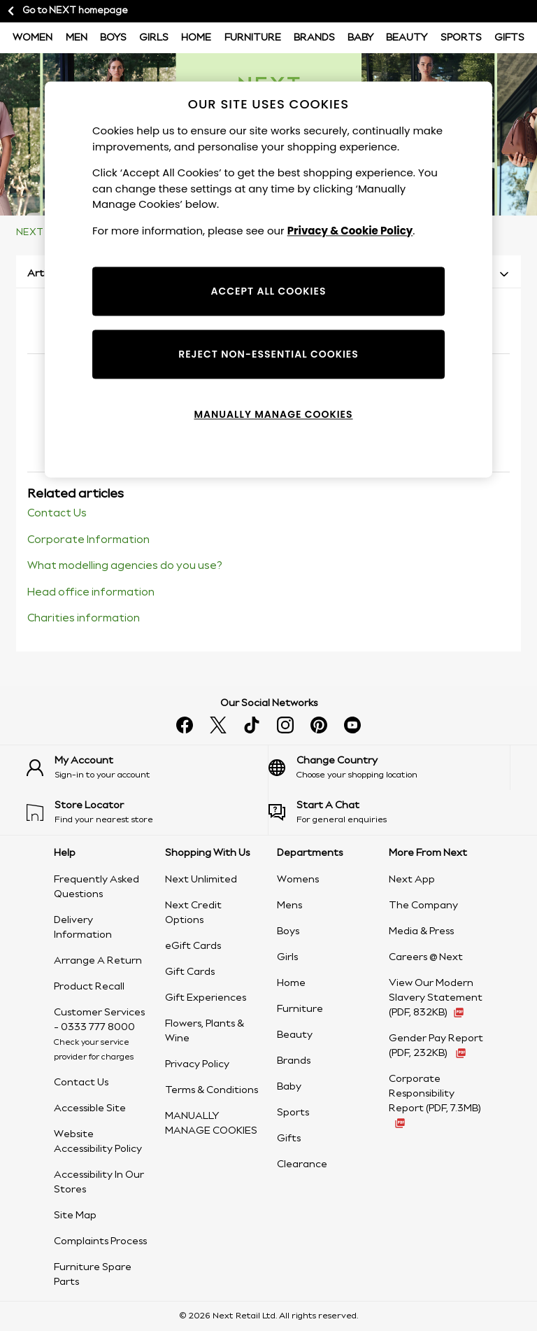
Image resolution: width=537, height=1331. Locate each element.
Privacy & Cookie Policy (350, 230)
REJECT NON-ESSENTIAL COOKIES (268, 354)
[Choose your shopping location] (389, 767)
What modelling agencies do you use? (124, 566)
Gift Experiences (205, 998)
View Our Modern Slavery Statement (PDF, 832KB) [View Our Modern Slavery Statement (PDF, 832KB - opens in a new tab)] (435, 997)
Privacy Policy (197, 1064)
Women (32, 38)
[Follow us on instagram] (285, 725)
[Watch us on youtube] (352, 725)
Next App (412, 880)
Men (76, 38)
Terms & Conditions (211, 1090)
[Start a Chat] (389, 812)
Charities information (83, 619)
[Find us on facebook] (184, 725)
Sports (461, 38)
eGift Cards (193, 946)
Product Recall (89, 987)
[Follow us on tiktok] (251, 725)
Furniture (252, 38)
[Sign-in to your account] (147, 767)
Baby (360, 38)
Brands (314, 38)
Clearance (302, 1164)
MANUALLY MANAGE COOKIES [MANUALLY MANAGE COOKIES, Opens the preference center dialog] (273, 414)
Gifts (509, 38)
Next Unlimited (201, 880)
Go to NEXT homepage (67, 11)
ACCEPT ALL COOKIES (269, 291)
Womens (298, 880)
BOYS (113, 38)
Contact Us (57, 514)
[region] (268, 280)
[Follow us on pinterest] (318, 725)
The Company (423, 905)
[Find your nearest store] (147, 812)
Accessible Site (90, 1108)
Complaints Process (100, 1241)
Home (196, 38)
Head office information (91, 593)
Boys (288, 931)
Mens (289, 905)
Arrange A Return (98, 961)
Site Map (75, 1215)
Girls (154, 38)
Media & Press (421, 931)
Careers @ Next (426, 957)
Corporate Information (88, 540)
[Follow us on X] (218, 725)
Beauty (406, 38)
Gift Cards (190, 972)
